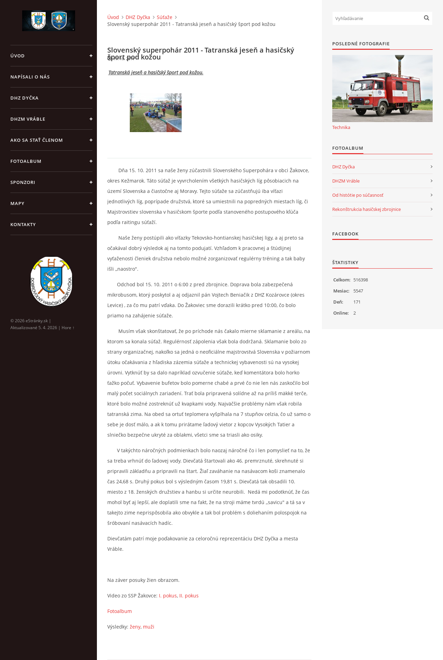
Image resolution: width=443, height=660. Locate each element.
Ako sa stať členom (36, 140)
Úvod (17, 56)
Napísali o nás (30, 77)
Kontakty (23, 224)
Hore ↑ (68, 328)
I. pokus (168, 595)
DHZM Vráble (27, 119)
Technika (341, 127)
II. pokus (189, 595)
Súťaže (164, 17)
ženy (135, 626)
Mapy (17, 203)
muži (148, 626)
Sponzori (22, 182)
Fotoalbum (26, 161)
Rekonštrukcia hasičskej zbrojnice (366, 209)
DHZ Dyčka (24, 98)
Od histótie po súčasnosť (357, 195)
